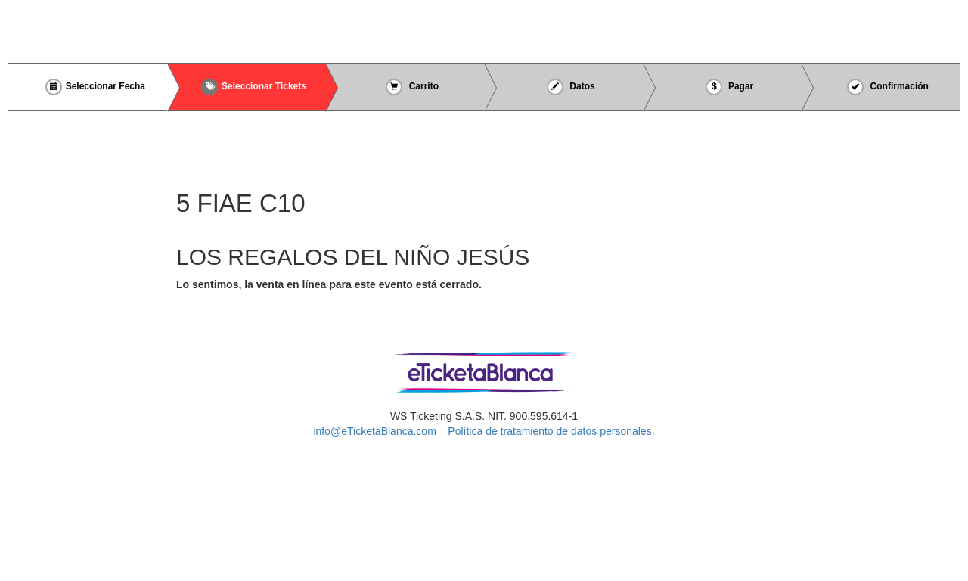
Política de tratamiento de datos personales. (551, 431)
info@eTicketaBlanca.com (374, 431)
